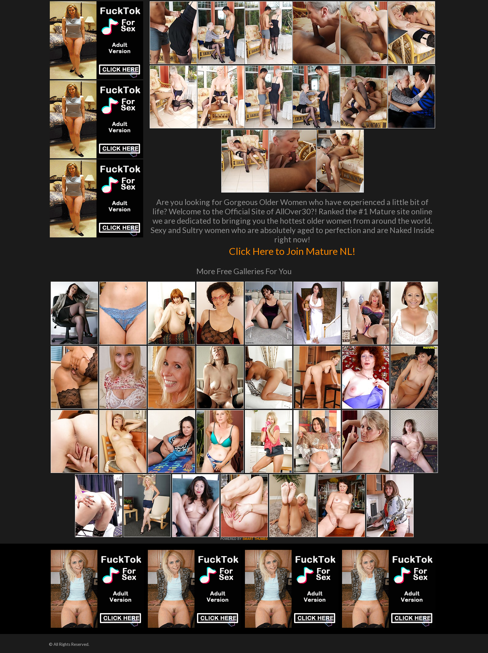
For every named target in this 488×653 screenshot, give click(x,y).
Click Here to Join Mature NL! (292, 250)
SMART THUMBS (255, 539)
